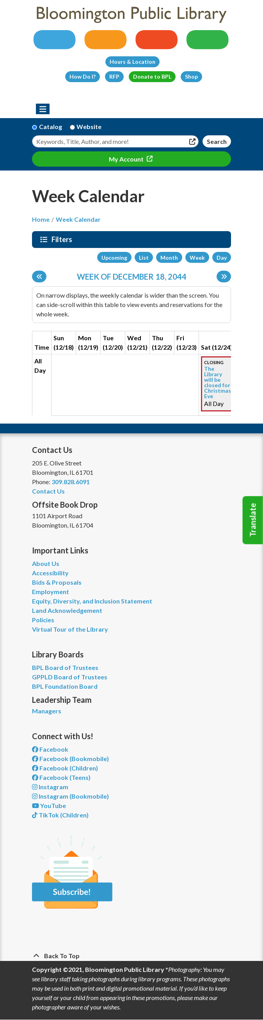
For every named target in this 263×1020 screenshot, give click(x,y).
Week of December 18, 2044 (132, 276)
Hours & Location (132, 61)
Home (41, 219)
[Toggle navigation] (43, 109)
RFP (114, 76)
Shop (191, 76)
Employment (50, 591)
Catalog (50, 126)
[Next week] (224, 276)
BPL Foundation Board (65, 686)
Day (222, 257)
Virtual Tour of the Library (70, 629)
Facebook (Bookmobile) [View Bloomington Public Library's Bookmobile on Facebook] (70, 758)
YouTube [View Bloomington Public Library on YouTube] (49, 805)
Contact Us (48, 491)
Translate (253, 520)
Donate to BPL (152, 76)
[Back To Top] (131, 956)
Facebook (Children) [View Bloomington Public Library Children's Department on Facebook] (65, 768)
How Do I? (82, 76)
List (144, 257)
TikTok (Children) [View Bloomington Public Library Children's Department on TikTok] (60, 815)
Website (88, 126)
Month (169, 257)
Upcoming (114, 257)
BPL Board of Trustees (65, 667)
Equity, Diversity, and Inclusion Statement (92, 601)
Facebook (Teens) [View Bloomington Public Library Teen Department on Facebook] (61, 777)
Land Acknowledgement (67, 610)
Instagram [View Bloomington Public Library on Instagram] (50, 786)
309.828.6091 (71, 481)
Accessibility (50, 572)
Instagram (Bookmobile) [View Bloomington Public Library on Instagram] (70, 796)
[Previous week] (39, 276)
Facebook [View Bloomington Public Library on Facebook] (50, 749)
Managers (46, 711)
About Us (45, 563)
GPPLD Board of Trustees (69, 677)
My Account (127, 159)
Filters (63, 239)
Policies (43, 619)
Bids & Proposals (57, 582)
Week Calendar (78, 219)
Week (197, 257)
